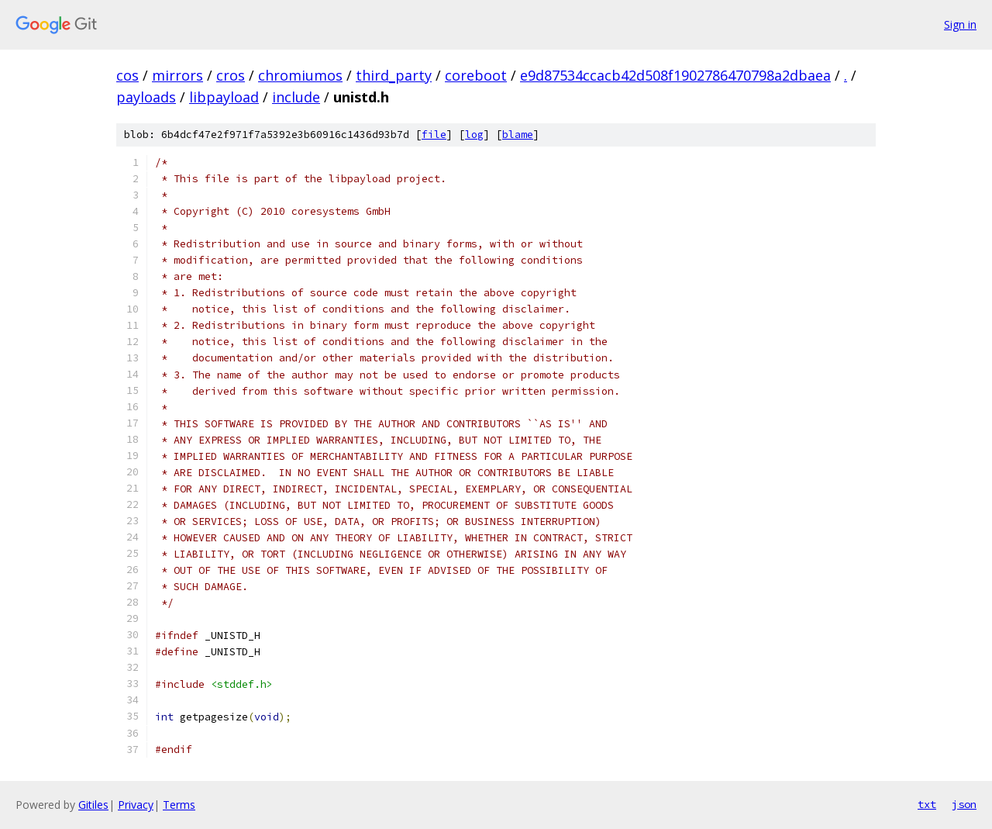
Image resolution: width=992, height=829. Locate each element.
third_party (394, 75)
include (296, 97)
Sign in (960, 24)
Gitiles (93, 804)
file (434, 134)
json (964, 804)
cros (230, 75)
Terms (179, 804)
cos (127, 75)
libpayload (224, 97)
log (474, 134)
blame (517, 134)
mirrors (177, 75)
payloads (146, 97)
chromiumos (300, 75)
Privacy (135, 804)
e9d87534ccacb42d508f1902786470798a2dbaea (675, 75)
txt (927, 804)
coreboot (476, 75)
